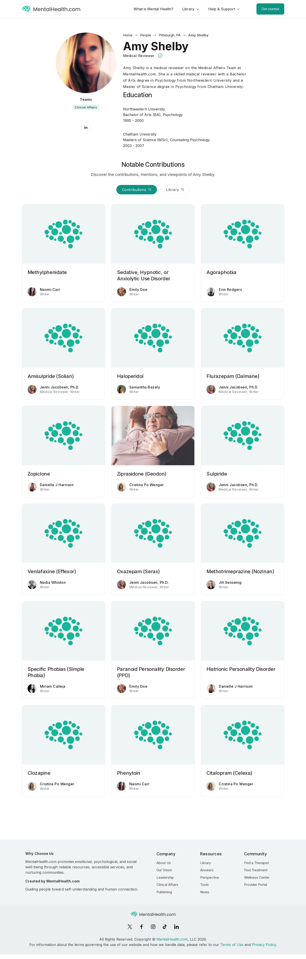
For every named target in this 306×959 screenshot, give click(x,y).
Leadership (165, 877)
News (204, 892)
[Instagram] (153, 926)
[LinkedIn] (176, 926)
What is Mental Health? (153, 9)
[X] (129, 926)
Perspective (209, 877)
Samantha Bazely (144, 387)
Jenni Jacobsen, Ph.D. (59, 387)
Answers (207, 870)
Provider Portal (255, 884)
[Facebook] (141, 926)
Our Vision (164, 870)
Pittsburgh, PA (169, 35)
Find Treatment (255, 870)
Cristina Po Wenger (146, 485)
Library (188, 9)
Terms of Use (231, 944)
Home (127, 35)
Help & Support (221, 9)
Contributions (137, 189)
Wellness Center (256, 877)
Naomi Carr (50, 289)
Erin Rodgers (230, 289)
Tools (204, 884)
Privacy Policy (264, 944)
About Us (163, 863)
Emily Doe (138, 289)
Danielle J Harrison (57, 485)
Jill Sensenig (230, 582)
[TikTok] (164, 926)
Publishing (164, 892)
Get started (270, 9)
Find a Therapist (256, 863)
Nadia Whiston (53, 582)
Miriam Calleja (52, 686)
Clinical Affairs (86, 107)
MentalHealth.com (172, 939)
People (145, 35)
